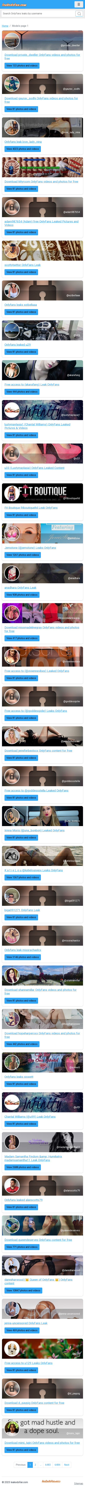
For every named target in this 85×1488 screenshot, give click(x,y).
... (40, 1464)
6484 (57, 1464)
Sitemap (78, 1483)
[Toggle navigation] (78, 4)
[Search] (42, 13)
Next (66, 1464)
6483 (48, 1464)
